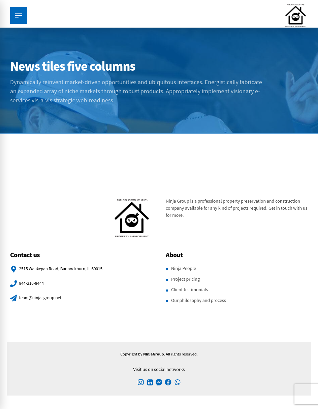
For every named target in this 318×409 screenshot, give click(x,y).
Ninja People (183, 269)
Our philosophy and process (198, 301)
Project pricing (185, 279)
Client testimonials (189, 290)
